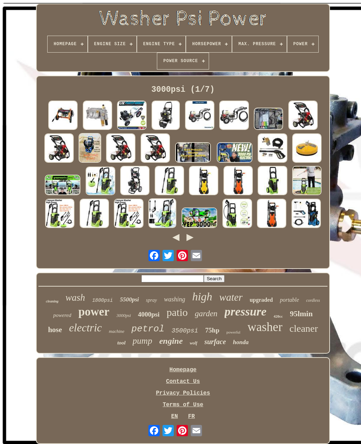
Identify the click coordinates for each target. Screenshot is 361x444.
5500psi (129, 299)
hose (55, 329)
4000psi (148, 314)
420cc (278, 316)
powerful (233, 332)
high (202, 296)
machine (116, 331)
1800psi (102, 300)
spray (151, 300)
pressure (246, 311)
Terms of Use (183, 405)
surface (215, 342)
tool (121, 343)
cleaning (52, 301)
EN (174, 416)
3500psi (184, 330)
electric (85, 328)
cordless (313, 300)
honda (241, 342)
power (93, 311)
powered (62, 315)
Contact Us (183, 381)
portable (289, 300)
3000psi (123, 315)
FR (191, 416)
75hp (212, 330)
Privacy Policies (183, 393)
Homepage (183, 370)
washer (264, 327)
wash (75, 297)
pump (142, 341)
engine (171, 341)
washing (174, 299)
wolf (193, 343)
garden (206, 313)
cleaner (303, 328)
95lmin (301, 313)
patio (177, 312)
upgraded (261, 300)
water (231, 297)
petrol (148, 329)
